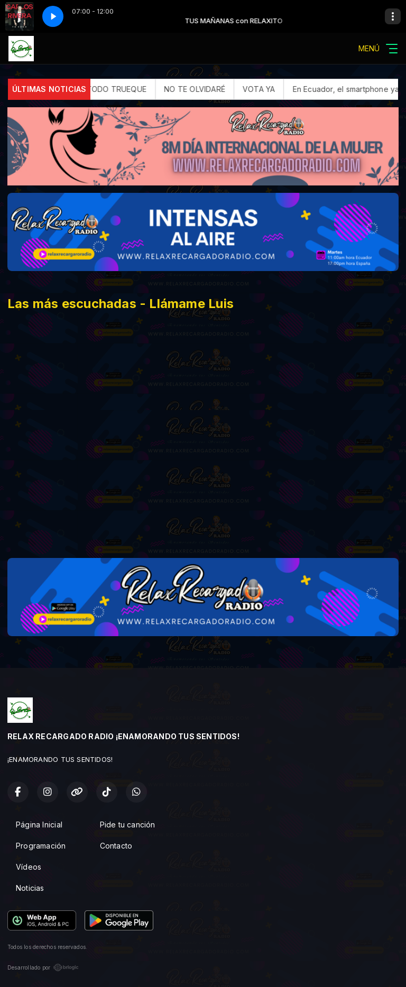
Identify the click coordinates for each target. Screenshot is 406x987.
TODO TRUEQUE (127, 89)
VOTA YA (270, 89)
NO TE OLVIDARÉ (205, 89)
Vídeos (28, 866)
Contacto (116, 845)
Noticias (30, 887)
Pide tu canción (127, 824)
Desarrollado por (43, 967)
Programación (41, 845)
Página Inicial (39, 824)
